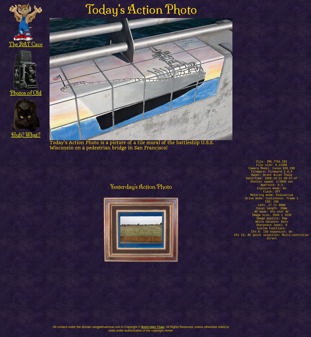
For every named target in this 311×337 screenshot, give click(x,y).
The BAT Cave (26, 41)
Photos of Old (25, 90)
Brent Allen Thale (152, 327)
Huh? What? (25, 132)
